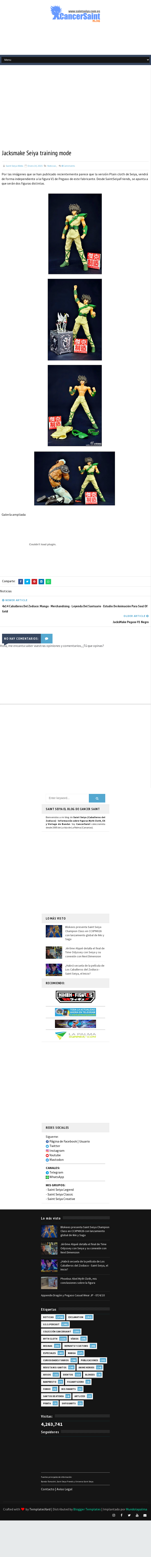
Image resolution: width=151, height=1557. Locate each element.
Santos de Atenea (53, 1396)
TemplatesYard (39, 1509)
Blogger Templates (87, 1509)
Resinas (47, 1345)
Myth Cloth (50, 1338)
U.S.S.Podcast (51, 1324)
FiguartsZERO (75, 1381)
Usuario (84, 1141)
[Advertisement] (38, 105)
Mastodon (55, 1159)
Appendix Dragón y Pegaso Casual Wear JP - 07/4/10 (73, 1295)
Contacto (47, 1489)
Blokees (90, 1374)
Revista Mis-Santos (54, 1367)
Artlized (79, 1396)
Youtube (53, 1155)
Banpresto (49, 1381)
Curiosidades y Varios (56, 1360)
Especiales (49, 1352)
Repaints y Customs (76, 1345)
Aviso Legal (64, 1489)
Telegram (54, 1172)
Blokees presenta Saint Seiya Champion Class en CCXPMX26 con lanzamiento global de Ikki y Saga (84, 933)
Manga (72, 1352)
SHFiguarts (69, 1403)
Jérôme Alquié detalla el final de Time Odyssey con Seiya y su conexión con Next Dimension (85, 952)
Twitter (53, 1146)
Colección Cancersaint (57, 1331)
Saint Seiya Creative (61, 1199)
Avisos (47, 1374)
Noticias (51, 165)
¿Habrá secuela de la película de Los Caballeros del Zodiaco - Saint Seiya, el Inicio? (84, 969)
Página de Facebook (61, 1141)
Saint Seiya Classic (60, 1194)
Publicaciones (89, 1360)
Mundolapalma (136, 1509)
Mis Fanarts (68, 1388)
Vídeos (75, 1338)
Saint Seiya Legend (61, 1189)
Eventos (68, 1374)
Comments (68, 165)
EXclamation (75, 1317)
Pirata (47, 1403)
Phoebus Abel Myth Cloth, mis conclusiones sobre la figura (79, 1281)
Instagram (55, 1150)
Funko (46, 1388)
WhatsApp (55, 1177)
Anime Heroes (86, 1367)
